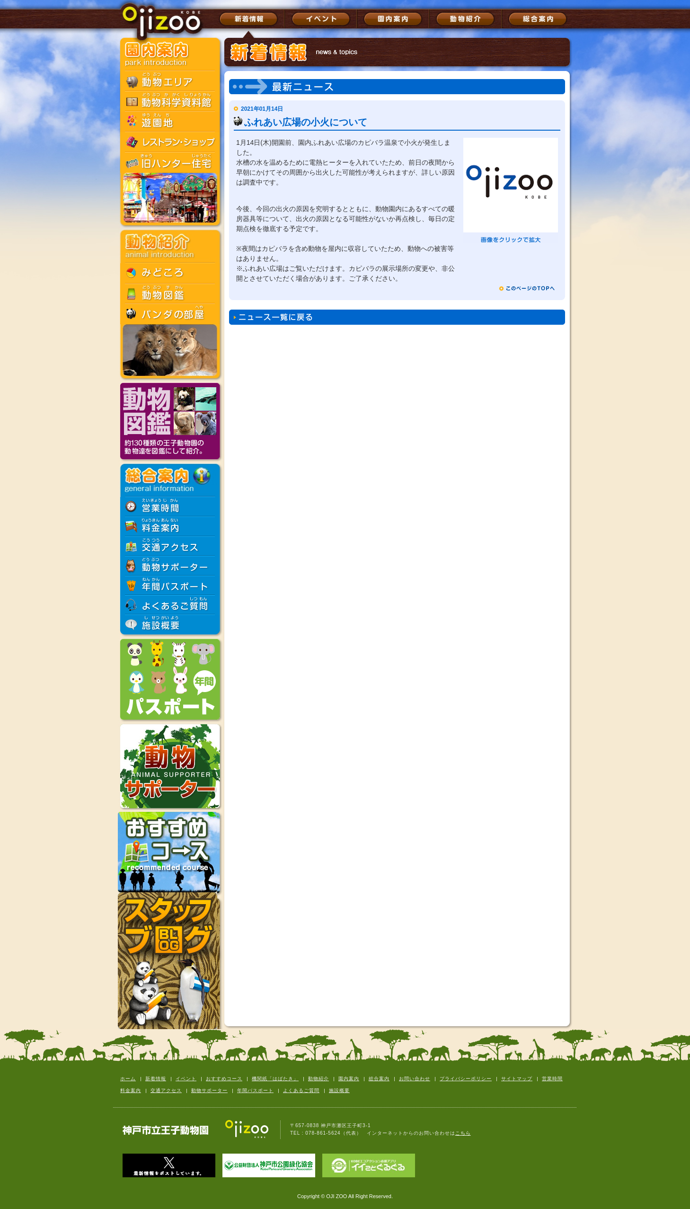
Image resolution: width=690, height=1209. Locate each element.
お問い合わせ (414, 1078)
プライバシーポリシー (466, 1078)
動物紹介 (318, 1078)
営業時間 (552, 1078)
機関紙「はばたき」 (275, 1078)
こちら (463, 1133)
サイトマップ (516, 1078)
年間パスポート (255, 1090)
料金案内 (130, 1090)
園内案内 (348, 1078)
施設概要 (339, 1090)
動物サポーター (209, 1090)
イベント (186, 1078)
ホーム (128, 1078)
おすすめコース (224, 1078)
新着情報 (155, 1078)
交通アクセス (166, 1090)
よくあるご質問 (301, 1090)
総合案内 (379, 1078)
